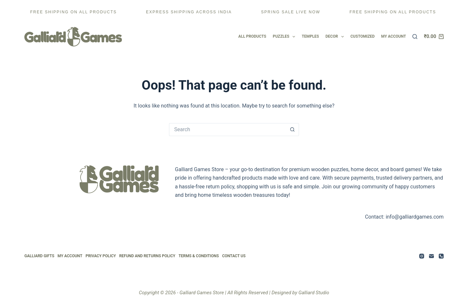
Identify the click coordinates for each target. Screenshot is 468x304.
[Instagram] (421, 256)
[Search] (414, 36)
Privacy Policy (100, 256)
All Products (252, 36)
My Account (70, 256)
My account (393, 36)
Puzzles (284, 37)
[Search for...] (227, 129)
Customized (362, 36)
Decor (335, 37)
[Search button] (292, 129)
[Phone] (441, 256)
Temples (310, 36)
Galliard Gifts (39, 256)
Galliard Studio (313, 293)
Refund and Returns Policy (147, 256)
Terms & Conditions (198, 256)
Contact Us (233, 256)
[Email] (431, 256)
